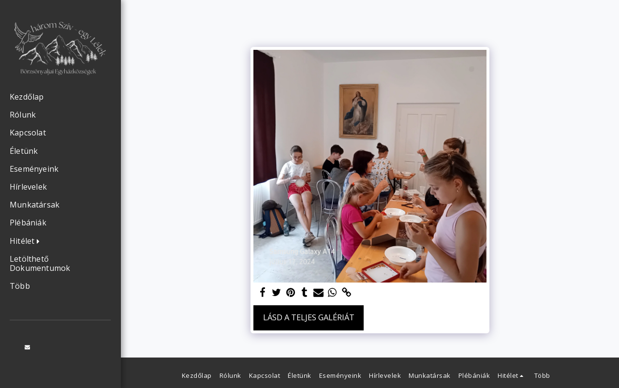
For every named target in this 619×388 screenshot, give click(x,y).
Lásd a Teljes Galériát (308, 317)
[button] (27, 241)
